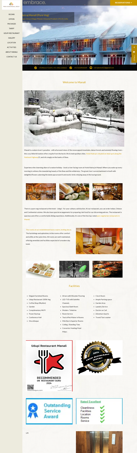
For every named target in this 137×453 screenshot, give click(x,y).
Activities (11, 47)
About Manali (11, 52)
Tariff (11, 28)
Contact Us (11, 57)
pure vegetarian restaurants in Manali (53, 210)
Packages (11, 24)
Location (11, 43)
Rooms (11, 14)
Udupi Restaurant (11, 33)
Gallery (11, 38)
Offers (11, 19)
